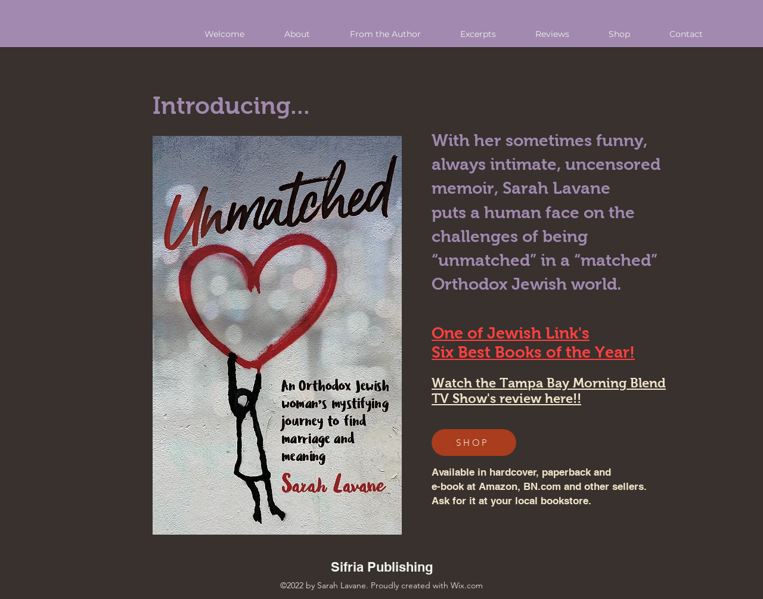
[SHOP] (474, 442)
